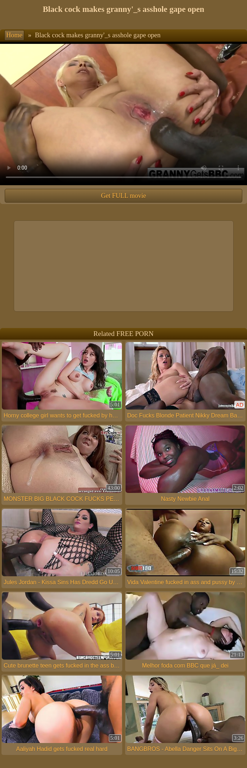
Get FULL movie (123, 195)
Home (14, 35)
